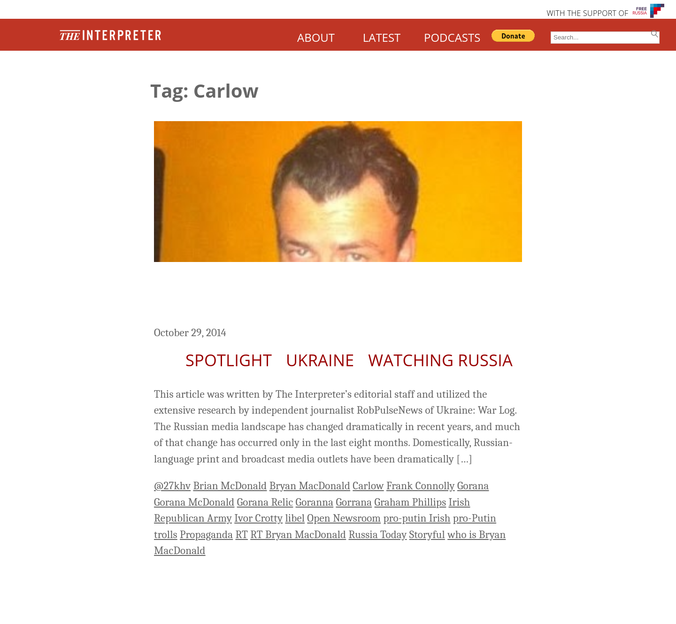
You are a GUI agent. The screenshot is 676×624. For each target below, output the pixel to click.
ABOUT (316, 37)
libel (295, 518)
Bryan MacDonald (309, 485)
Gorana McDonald (194, 502)
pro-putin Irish (416, 518)
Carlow (368, 485)
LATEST (382, 37)
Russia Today (377, 534)
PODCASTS (452, 37)
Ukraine (320, 360)
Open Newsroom (344, 518)
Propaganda (206, 534)
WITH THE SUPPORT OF (587, 13)
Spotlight (228, 360)
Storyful (427, 534)
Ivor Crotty (258, 518)
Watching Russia (440, 360)
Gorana (473, 485)
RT (241, 534)
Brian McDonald (230, 485)
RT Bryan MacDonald (298, 534)
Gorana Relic (265, 502)
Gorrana (354, 502)
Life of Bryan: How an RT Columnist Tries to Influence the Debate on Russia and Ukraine (335, 295)
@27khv (172, 485)
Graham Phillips (410, 502)
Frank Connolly (420, 485)
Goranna (315, 502)
